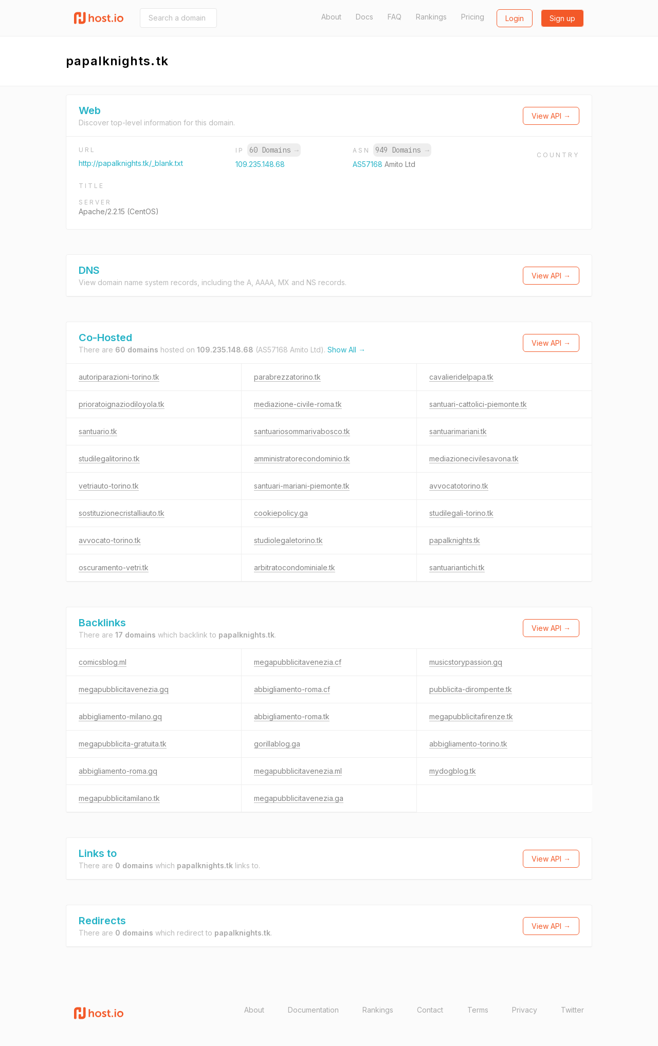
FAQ (394, 16)
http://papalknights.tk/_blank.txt (131, 163)
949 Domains (402, 150)
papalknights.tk (454, 540)
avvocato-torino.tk (110, 540)
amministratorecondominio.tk (302, 458)
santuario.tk (98, 431)
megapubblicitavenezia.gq (124, 689)
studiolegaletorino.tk (288, 540)
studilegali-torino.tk (461, 513)
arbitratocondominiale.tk (294, 567)
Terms (477, 1009)
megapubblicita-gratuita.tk (123, 743)
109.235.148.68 (260, 164)
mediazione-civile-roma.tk (298, 404)
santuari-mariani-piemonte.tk (302, 485)
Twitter (572, 1009)
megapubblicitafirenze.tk (471, 716)
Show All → (346, 349)
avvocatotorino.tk (458, 485)
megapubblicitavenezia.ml (298, 771)
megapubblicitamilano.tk (119, 798)
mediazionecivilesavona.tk (474, 458)
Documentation (313, 1009)
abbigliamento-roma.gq (118, 771)
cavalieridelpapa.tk (461, 376)
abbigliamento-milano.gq (120, 716)
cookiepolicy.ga (281, 513)
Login (514, 18)
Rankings (431, 16)
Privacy (524, 1009)
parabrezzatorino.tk (287, 376)
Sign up (562, 18)
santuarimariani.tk (458, 431)
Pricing (472, 16)
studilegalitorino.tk (109, 458)
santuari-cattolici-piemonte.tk (478, 404)
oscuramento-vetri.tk (114, 567)
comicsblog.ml (102, 662)
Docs (364, 16)
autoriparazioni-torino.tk (119, 376)
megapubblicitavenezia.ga (298, 798)
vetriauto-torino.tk (109, 485)
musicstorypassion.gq (465, 662)
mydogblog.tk (452, 771)
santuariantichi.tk (457, 567)
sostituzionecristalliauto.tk (121, 513)
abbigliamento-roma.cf (292, 689)
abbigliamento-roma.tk (292, 716)
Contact (430, 1009)
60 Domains (274, 150)
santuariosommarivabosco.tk (302, 431)
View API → (551, 115)
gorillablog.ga (277, 743)
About (331, 16)
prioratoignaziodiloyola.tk (121, 404)
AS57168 (369, 164)
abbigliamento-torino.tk (468, 743)
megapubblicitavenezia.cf (297, 662)
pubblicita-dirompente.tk (470, 689)
